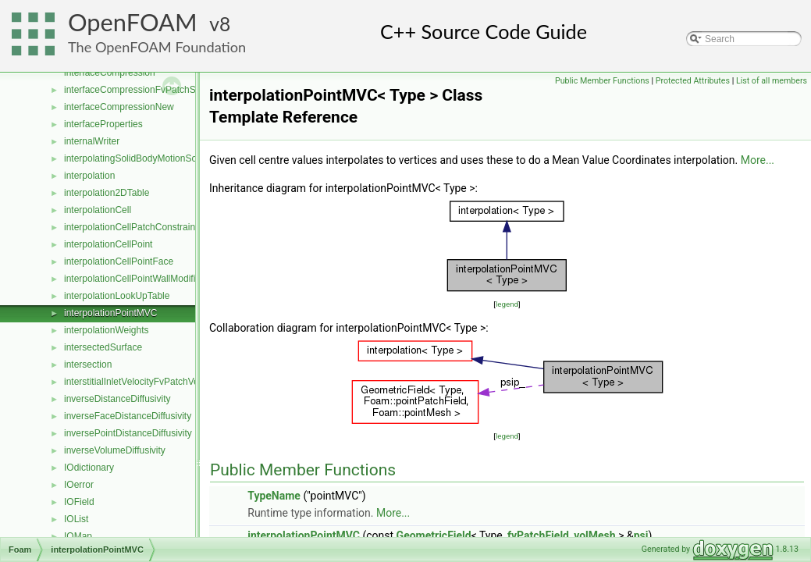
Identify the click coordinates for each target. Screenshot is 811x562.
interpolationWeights (106, 330)
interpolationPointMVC (110, 313)
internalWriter (91, 141)
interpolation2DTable (106, 192)
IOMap (78, 536)
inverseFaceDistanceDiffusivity (127, 416)
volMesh (594, 535)
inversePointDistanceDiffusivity (128, 433)
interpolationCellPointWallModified (135, 278)
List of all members (771, 81)
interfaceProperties (103, 124)
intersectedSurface (103, 347)
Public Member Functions (602, 81)
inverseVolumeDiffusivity (114, 450)
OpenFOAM (132, 22)
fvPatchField (538, 535)
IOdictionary (89, 467)
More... (757, 160)
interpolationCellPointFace (118, 261)
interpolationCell (97, 210)
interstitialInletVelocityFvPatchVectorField (149, 381)
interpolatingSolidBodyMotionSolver (138, 158)
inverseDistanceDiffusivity (117, 398)
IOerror (79, 484)
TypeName (274, 495)
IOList (76, 519)
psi (641, 535)
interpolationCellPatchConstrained (134, 227)
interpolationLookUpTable (116, 295)
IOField (79, 501)
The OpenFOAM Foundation (157, 46)
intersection (88, 364)
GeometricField (434, 535)
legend (507, 304)
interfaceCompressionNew (119, 106)
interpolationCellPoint (108, 244)
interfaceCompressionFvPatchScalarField (150, 89)
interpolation (89, 175)
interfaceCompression (109, 72)
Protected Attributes (693, 81)
